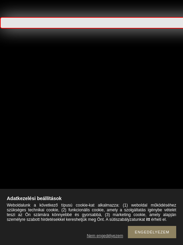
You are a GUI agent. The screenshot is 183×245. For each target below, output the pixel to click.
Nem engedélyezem (105, 235)
